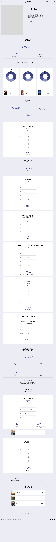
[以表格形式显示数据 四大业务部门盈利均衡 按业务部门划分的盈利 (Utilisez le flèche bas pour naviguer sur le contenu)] (28, 337)
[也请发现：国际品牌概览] (11, 92)
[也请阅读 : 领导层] (28, 524)
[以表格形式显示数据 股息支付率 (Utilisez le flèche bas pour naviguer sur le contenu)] (28, 467)
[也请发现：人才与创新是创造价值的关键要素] (28, 453)
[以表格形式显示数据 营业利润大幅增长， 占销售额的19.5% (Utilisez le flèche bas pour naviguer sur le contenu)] (28, 224)
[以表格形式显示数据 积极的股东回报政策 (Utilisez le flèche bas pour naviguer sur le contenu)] (28, 422)
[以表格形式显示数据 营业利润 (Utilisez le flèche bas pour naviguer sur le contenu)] (28, 185)
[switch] (46, 1)
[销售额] (34, 21)
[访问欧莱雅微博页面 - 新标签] (50, 540)
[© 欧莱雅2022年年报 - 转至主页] (28, 2)
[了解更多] (28, 86)
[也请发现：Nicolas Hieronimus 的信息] (45, 92)
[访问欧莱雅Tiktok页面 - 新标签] (54, 540)
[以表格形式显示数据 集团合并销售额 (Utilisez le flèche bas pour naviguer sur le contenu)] (28, 131)
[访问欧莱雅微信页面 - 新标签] (52, 540)
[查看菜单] (2, 1)
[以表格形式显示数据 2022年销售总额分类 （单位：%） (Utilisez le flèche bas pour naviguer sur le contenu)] (28, 65)
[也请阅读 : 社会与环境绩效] (28, 519)
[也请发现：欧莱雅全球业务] (28, 92)
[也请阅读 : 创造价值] (28, 513)
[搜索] (54, 1)
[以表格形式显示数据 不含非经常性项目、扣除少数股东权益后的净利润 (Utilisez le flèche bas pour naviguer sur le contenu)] (28, 259)
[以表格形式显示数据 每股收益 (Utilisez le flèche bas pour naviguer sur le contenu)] (28, 295)
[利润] (48, 21)
